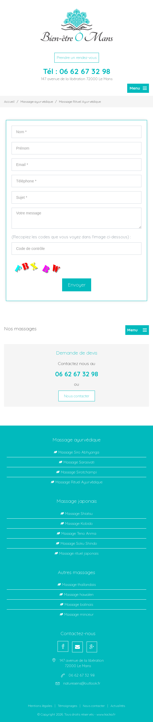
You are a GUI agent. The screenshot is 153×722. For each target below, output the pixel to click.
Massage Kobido (79, 523)
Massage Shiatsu (79, 513)
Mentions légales (40, 706)
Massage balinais (79, 604)
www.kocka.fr (106, 714)
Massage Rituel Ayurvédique (80, 102)
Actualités (118, 706)
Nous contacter (76, 396)
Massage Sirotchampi (79, 472)
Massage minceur (79, 614)
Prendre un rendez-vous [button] (77, 57)
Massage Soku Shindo (79, 543)
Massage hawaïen (79, 594)
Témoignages (67, 706)
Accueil (9, 102)
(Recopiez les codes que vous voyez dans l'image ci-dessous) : (71, 236)
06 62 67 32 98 (84, 71)
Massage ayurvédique (36, 102)
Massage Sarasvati (78, 462)
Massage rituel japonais (78, 553)
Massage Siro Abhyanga (78, 452)
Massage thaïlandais (79, 584)
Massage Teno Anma (78, 533)
